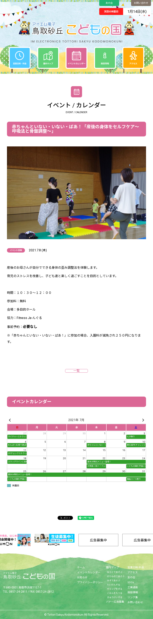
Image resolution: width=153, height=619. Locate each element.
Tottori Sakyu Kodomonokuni (65, 614)
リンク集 (133, 597)
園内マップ (112, 567)
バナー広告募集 (115, 601)
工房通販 (133, 587)
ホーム (81, 567)
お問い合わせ (141, 3)
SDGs (131, 582)
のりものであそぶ (116, 576)
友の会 (109, 3)
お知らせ (82, 577)
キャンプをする (114, 589)
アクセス (133, 572)
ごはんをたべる (114, 593)
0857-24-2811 (18, 591)
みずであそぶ (113, 580)
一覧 (76, 371)
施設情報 (133, 592)
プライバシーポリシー (90, 582)
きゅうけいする (114, 597)
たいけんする (113, 584)
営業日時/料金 (136, 567)
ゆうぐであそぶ (114, 572)
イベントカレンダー (88, 572)
